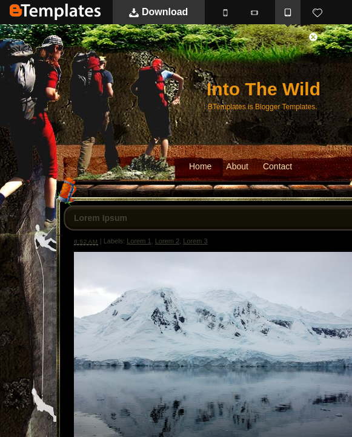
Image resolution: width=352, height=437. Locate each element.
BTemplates (55, 12)
